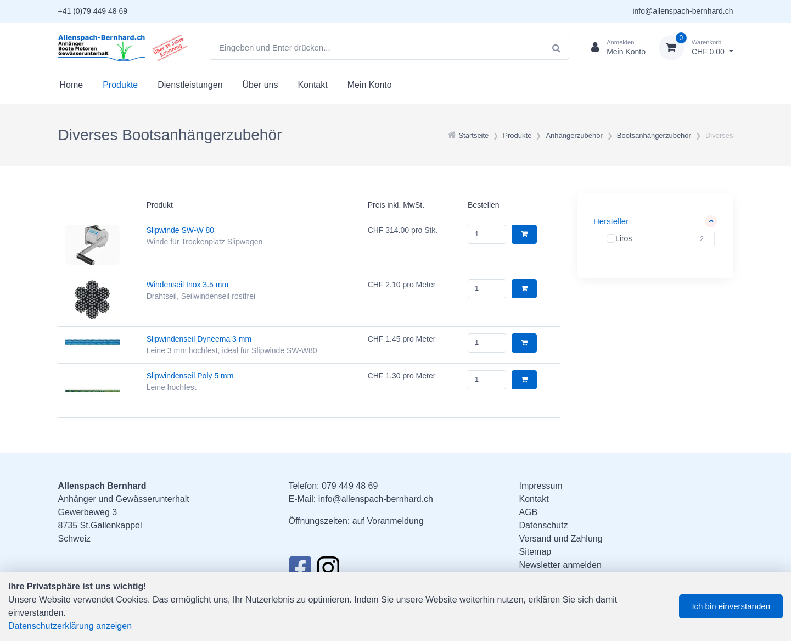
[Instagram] (328, 570)
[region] (655, 238)
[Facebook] (300, 570)
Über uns (260, 85)
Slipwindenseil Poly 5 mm (190, 375)
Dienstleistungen (190, 85)
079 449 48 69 (350, 485)
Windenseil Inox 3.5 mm (187, 284)
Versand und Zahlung (561, 538)
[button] (655, 221)
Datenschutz (543, 525)
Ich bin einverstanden (731, 606)
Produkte (120, 85)
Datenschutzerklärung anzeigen (70, 626)
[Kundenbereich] (614, 47)
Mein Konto (369, 85)
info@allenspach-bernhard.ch (682, 11)
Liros (623, 237)
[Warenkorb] (696, 47)
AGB (528, 512)
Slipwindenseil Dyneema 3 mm (199, 339)
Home (71, 85)
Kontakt (312, 85)
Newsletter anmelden (560, 565)
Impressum (541, 485)
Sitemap (535, 551)
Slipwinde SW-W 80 (180, 230)
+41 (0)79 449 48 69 (93, 11)
